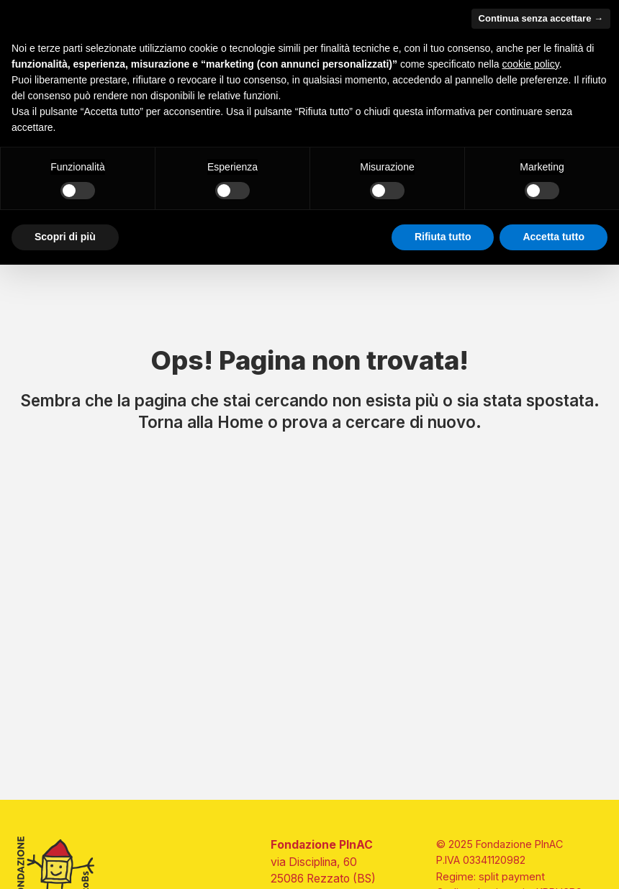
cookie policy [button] (530, 64)
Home (240, 422)
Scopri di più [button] (65, 236)
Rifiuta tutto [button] (443, 236)
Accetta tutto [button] (553, 236)
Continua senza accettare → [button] (541, 18)
